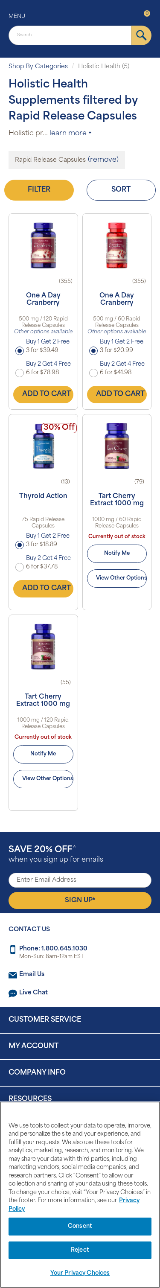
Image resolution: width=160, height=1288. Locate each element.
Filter (39, 189)
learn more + (70, 133)
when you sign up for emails (56, 854)
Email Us (31, 974)
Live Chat (33, 993)
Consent (80, 1226)
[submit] (141, 35)
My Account (33, 1046)
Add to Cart (46, 394)
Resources (30, 1099)
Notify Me (117, 553)
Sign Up (80, 900)
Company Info (37, 1072)
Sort (121, 189)
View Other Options (121, 578)
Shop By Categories (38, 67)
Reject (80, 1250)
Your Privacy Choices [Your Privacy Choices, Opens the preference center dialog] (80, 1273)
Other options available (43, 332)
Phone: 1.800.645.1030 (53, 949)
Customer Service (45, 1020)
